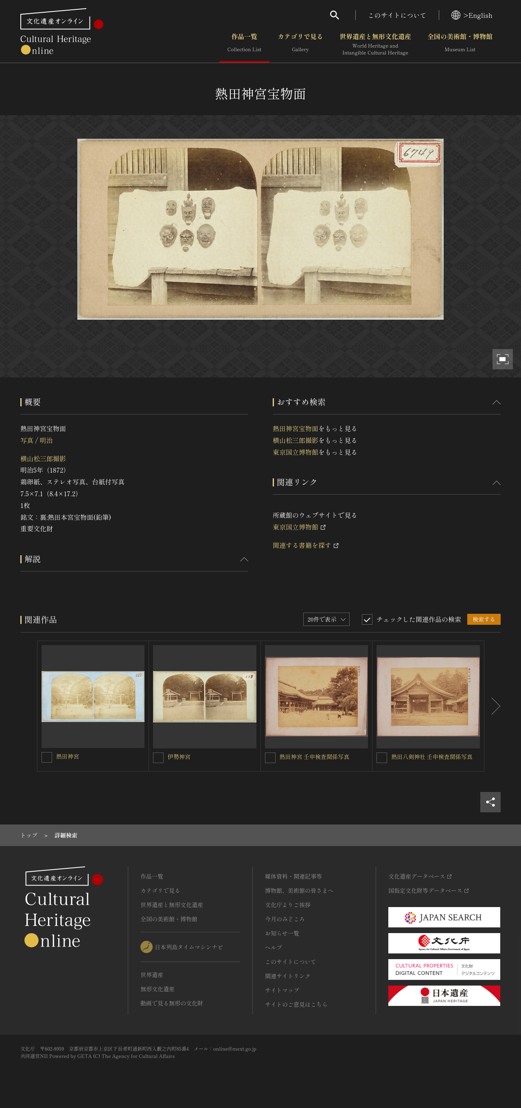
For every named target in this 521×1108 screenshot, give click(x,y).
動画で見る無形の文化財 (171, 1003)
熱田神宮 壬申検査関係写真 (315, 756)
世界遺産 (151, 975)
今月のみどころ (285, 919)
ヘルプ (273, 947)
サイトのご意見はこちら (296, 1004)
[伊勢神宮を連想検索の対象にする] (158, 757)
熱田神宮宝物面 (295, 428)
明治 (46, 440)
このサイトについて (397, 15)
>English (472, 15)
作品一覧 (244, 44)
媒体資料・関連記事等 (293, 876)
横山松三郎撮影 (43, 458)
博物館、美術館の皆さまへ (299, 890)
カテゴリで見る (300, 44)
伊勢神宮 (179, 756)
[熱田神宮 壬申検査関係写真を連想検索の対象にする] (270, 757)
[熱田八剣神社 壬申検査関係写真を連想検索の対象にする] (382, 757)
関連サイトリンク (288, 976)
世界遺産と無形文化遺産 (375, 44)
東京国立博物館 (295, 452)
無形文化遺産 (157, 989)
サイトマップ (282, 990)
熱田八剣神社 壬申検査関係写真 (432, 756)
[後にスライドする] (492, 706)
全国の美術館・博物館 (460, 44)
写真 (26, 440)
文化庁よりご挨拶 (288, 905)
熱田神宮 (67, 756)
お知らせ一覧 (282, 933)
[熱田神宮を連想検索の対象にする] (47, 757)
